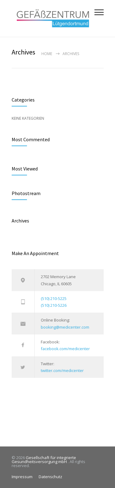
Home (46, 53)
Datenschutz (50, 476)
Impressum (22, 476)
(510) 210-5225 (54, 298)
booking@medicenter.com (65, 327)
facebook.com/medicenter (65, 348)
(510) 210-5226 (54, 305)
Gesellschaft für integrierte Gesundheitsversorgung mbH (44, 459)
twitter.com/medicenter (62, 370)
